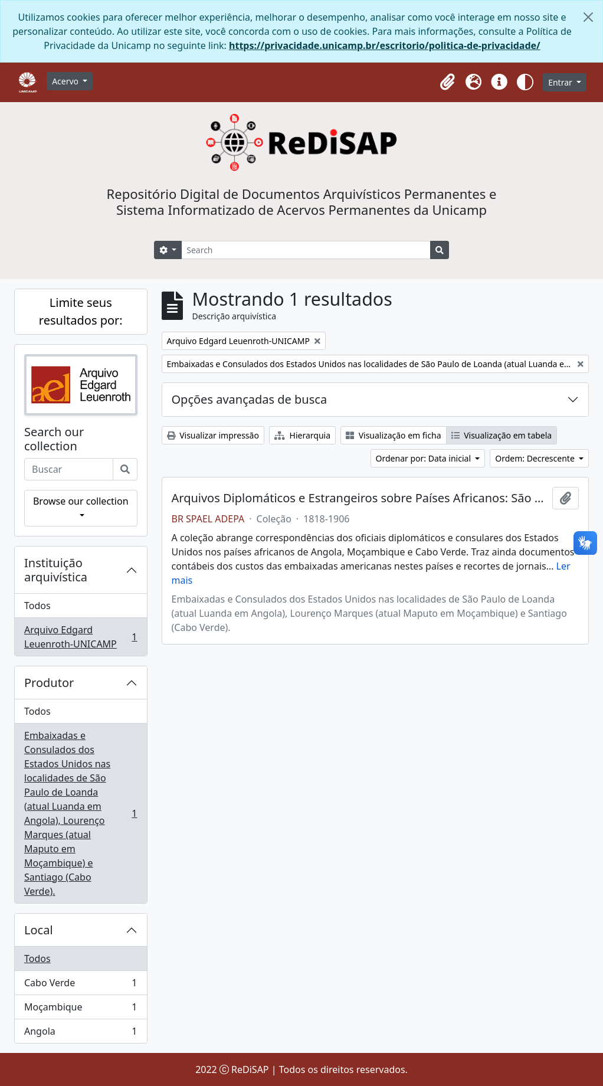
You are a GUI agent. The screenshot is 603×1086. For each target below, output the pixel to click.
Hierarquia (302, 435)
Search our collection (54, 439)
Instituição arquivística (55, 570)
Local (38, 930)
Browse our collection (81, 501)
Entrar (561, 82)
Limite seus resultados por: (81, 311)
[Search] (306, 250)
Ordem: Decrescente (535, 458)
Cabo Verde (80, 985)
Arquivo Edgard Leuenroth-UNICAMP (80, 636)
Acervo (66, 81)
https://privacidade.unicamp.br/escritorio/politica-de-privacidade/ (384, 45)
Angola (80, 1033)
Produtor (49, 683)
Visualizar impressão (213, 435)
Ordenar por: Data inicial (424, 458)
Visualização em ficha (393, 435)
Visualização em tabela (501, 435)
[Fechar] (588, 17)
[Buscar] (125, 469)
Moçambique (80, 1009)
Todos (37, 605)
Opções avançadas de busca (249, 399)
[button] (447, 82)
